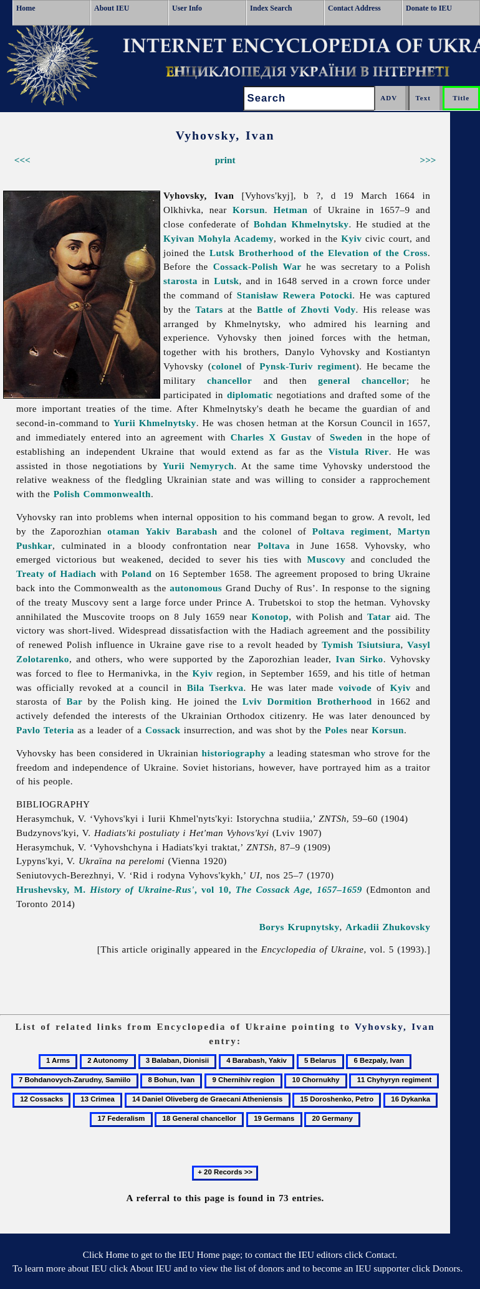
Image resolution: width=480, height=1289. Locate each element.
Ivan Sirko (359, 659)
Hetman (290, 209)
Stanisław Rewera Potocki (294, 295)
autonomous (196, 588)
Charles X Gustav (271, 437)
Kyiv (351, 238)
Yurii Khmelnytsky (154, 422)
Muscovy (326, 559)
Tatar (379, 616)
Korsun (249, 209)
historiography (234, 753)
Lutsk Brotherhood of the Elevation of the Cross (318, 252)
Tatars (209, 309)
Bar (74, 701)
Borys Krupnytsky (299, 926)
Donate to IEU (429, 8)
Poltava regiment (350, 531)
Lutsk (226, 280)
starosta (180, 280)
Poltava (273, 545)
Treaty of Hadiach (56, 573)
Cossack (162, 730)
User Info (187, 8)
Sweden (346, 437)
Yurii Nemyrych (198, 465)
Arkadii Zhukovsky (387, 926)
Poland (136, 573)
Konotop (270, 616)
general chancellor (362, 380)
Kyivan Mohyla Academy (218, 238)
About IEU (111, 8)
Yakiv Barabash (182, 531)
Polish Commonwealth (102, 493)
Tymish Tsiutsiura (361, 644)
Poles (336, 730)
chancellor (229, 380)
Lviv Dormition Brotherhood (307, 701)
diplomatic (250, 394)
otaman (123, 531)
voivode (355, 687)
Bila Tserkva (215, 687)
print (225, 160)
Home (26, 8)
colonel (226, 366)
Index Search (271, 8)
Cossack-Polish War (257, 266)
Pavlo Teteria (45, 730)
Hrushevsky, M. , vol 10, (189, 889)
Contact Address (354, 8)
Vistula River (359, 451)
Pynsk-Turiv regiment (307, 366)
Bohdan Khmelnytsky (301, 224)
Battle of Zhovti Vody (306, 309)
